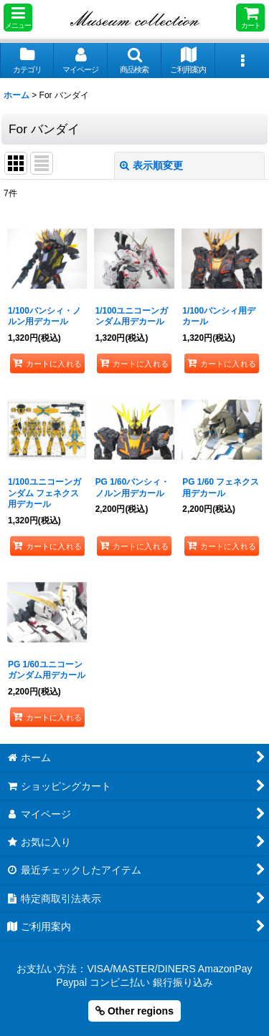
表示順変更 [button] (151, 165)
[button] (18, 18)
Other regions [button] (134, 1011)
